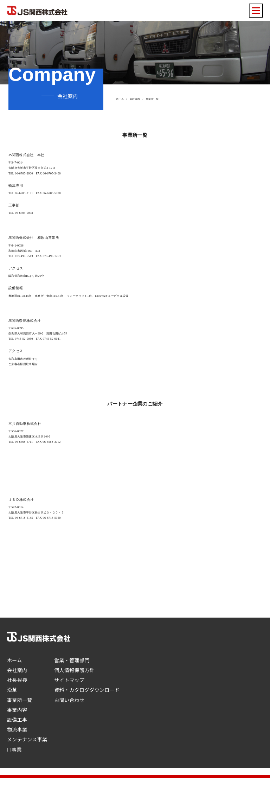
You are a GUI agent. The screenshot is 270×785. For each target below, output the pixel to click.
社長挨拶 (17, 679)
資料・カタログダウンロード (87, 689)
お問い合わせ (69, 699)
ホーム (120, 99)
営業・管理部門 (71, 660)
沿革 (12, 689)
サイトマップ (69, 679)
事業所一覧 (19, 699)
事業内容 (17, 709)
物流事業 (17, 729)
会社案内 (135, 99)
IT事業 (14, 749)
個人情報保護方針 (74, 670)
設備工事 (17, 719)
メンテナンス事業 (27, 739)
